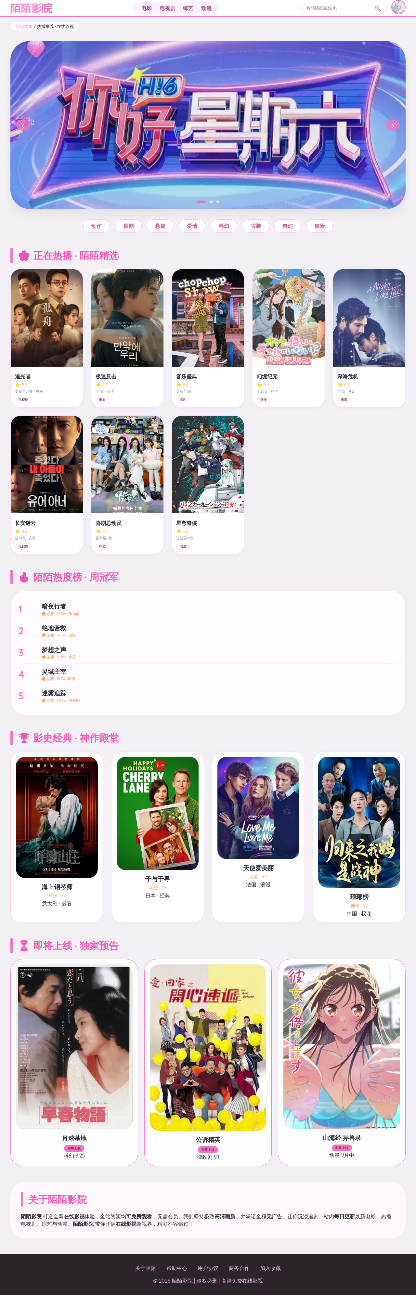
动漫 (206, 8)
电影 (146, 8)
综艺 (188, 8)
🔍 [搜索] (378, 8)
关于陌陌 (145, 1268)
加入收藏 (270, 1268)
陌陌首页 (24, 26)
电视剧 (167, 8)
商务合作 (239, 1268)
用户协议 (208, 1268)
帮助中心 (176, 1268)
